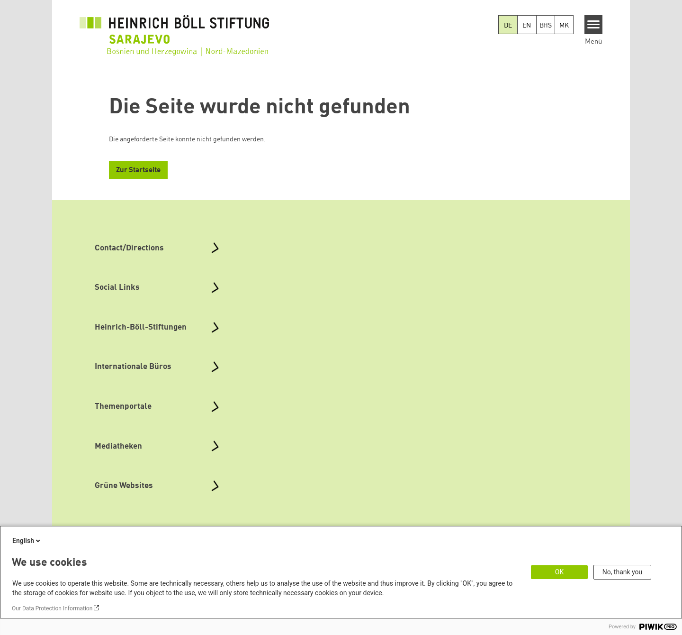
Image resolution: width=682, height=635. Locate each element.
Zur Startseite (138, 170)
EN (526, 25)
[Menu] (593, 24)
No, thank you (622, 572)
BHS (545, 25)
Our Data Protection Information (52, 608)
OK (559, 572)
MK (564, 25)
